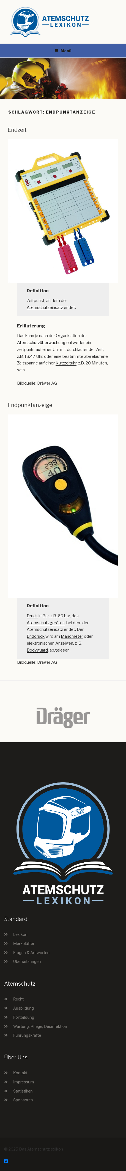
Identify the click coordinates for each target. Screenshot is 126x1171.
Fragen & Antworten (31, 952)
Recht (18, 999)
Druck (32, 615)
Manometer (72, 636)
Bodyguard (37, 650)
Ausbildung (23, 1008)
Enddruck (36, 636)
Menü (63, 50)
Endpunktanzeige (30, 405)
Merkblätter (23, 943)
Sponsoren (23, 1100)
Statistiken (23, 1091)
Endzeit (17, 130)
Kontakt (20, 1072)
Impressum (23, 1082)
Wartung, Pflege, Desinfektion (40, 1026)
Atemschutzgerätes (46, 622)
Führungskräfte (27, 1035)
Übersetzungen (27, 961)
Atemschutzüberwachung (41, 342)
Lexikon (20, 934)
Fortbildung (23, 1017)
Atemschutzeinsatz (45, 307)
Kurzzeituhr (66, 363)
